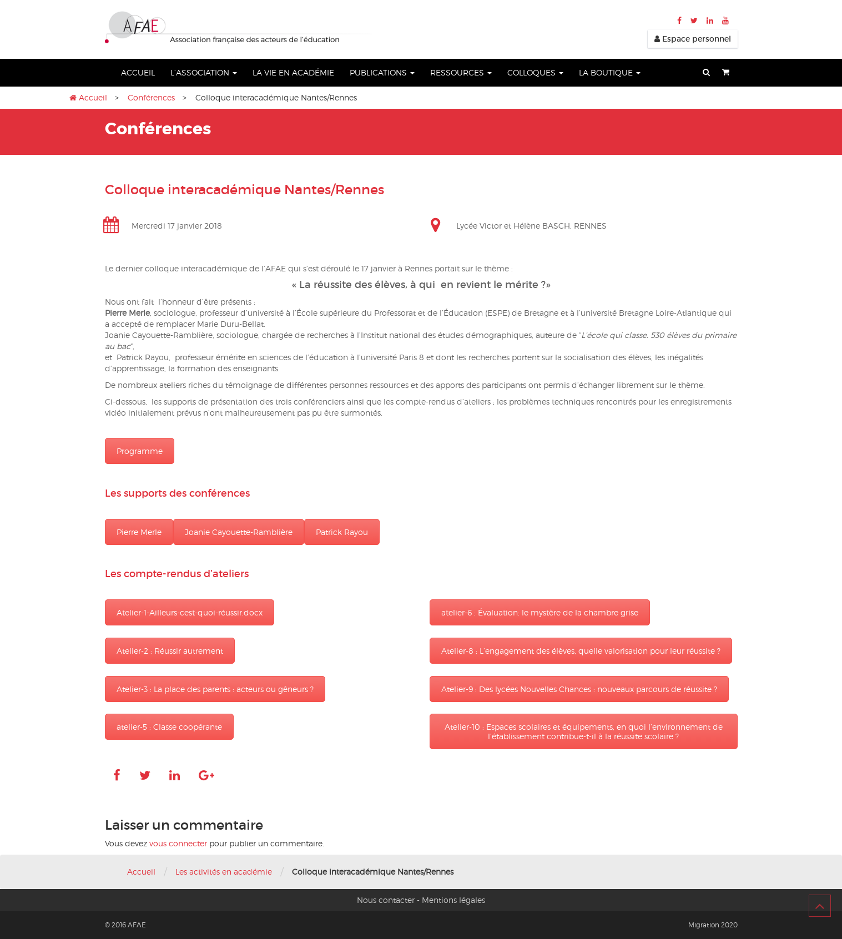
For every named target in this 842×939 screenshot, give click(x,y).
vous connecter (178, 843)
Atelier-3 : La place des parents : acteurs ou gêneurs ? (215, 689)
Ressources (461, 72)
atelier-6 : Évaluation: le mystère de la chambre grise (539, 612)
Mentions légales (453, 900)
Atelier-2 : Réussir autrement (170, 650)
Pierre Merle (139, 532)
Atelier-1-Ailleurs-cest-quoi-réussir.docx (190, 612)
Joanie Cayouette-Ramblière (239, 532)
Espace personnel (692, 39)
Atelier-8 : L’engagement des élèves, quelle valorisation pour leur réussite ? (580, 650)
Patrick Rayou (342, 532)
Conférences (151, 97)
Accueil (138, 72)
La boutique (610, 72)
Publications (382, 72)
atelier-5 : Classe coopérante (169, 726)
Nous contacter (386, 900)
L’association (203, 72)
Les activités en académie (223, 871)
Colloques (535, 72)
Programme (140, 451)
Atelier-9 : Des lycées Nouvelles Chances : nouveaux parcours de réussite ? (579, 689)
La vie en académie (293, 72)
